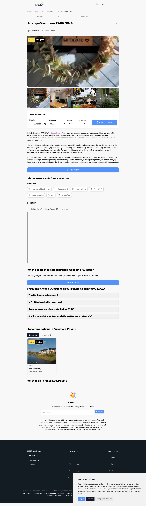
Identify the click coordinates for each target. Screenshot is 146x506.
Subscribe (99, 412)
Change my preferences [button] (104, 499)
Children (82, 121)
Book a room (73, 170)
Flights (113, 464)
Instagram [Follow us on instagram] (34, 460)
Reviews (84, 16)
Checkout (52, 120)
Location (61, 16)
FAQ (107, 16)
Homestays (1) (46, 335)
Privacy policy (74, 464)
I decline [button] (90, 499)
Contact (74, 457)
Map (113, 457)
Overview (39, 16)
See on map (62, 209)
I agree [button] (81, 499)
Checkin (32, 120)
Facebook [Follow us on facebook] (34, 465)
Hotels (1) (33, 335)
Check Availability (104, 122)
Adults (69, 121)
